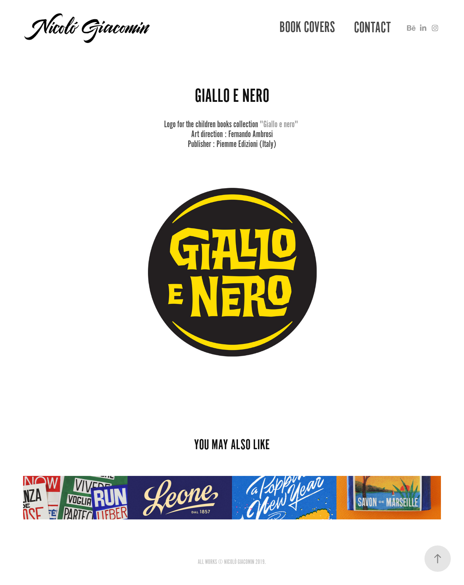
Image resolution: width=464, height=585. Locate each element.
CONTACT (372, 27)
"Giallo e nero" (279, 124)
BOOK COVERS (307, 27)
